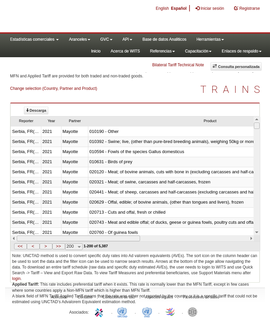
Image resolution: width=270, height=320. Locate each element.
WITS (67, 17)
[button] (20, 246)
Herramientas (210, 39)
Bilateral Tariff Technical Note (178, 65)
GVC (106, 39)
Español (179, 8)
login (16, 278)
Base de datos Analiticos (164, 39)
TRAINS (232, 89)
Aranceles (79, 39)
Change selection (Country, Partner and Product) (53, 88)
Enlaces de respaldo (242, 51)
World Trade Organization (170, 311)
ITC (100, 311)
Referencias (162, 51)
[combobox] (74, 246)
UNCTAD (123, 311)
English (162, 8)
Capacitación (198, 51)
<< (19, 246)
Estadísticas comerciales (34, 39)
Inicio (95, 51)
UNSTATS (147, 311)
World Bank (194, 311)
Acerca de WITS (125, 51)
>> (58, 246)
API (127, 39)
